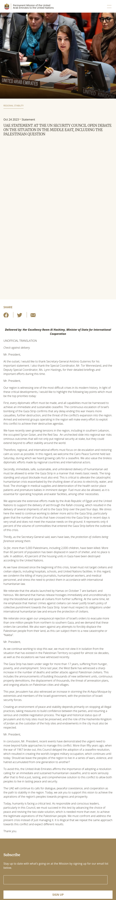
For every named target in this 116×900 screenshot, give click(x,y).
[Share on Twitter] (19, 316)
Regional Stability (13, 105)
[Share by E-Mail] (33, 316)
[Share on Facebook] (6, 316)
